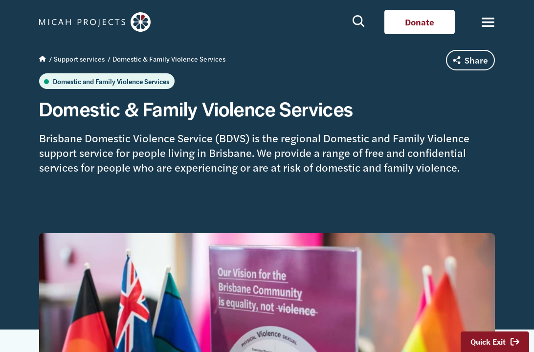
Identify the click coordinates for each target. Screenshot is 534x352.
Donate (419, 22)
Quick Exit (494, 341)
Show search (359, 20)
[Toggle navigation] (483, 22)
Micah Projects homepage (97, 22)
